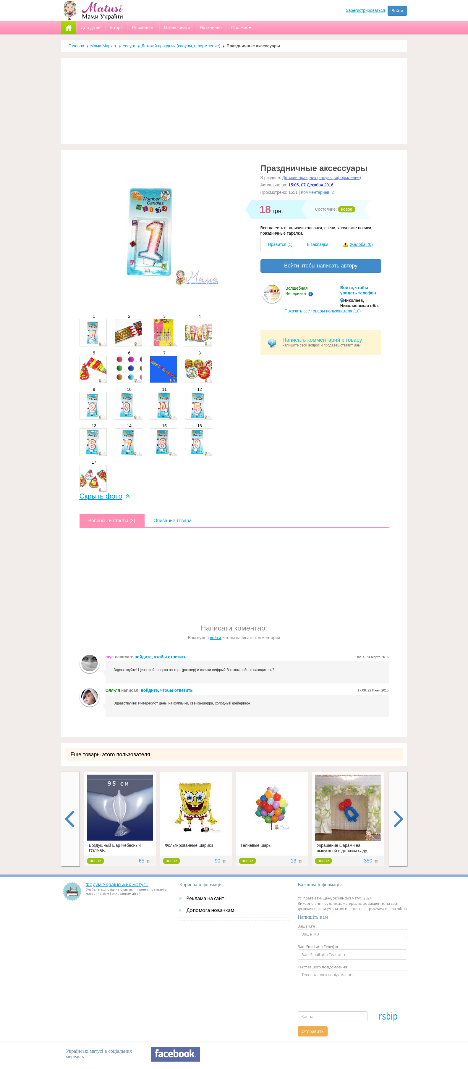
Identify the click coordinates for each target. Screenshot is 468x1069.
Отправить (313, 1031)
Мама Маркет (103, 45)
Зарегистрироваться (365, 10)
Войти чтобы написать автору (320, 266)
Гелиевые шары (256, 845)
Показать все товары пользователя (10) (323, 311)
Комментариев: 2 (317, 192)
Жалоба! (361, 244)
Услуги (129, 45)
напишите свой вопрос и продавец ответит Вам (330, 342)
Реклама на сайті (206, 898)
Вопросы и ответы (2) (111, 520)
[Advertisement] (234, 100)
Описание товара (172, 520)
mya (110, 656)
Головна (76, 45)
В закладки (317, 244)
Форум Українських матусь (117, 884)
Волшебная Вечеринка (297, 291)
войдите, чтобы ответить (160, 656)
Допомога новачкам (210, 910)
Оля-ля (113, 690)
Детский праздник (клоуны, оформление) (181, 45)
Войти (397, 10)
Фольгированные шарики (189, 845)
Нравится (280, 244)
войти (215, 637)
